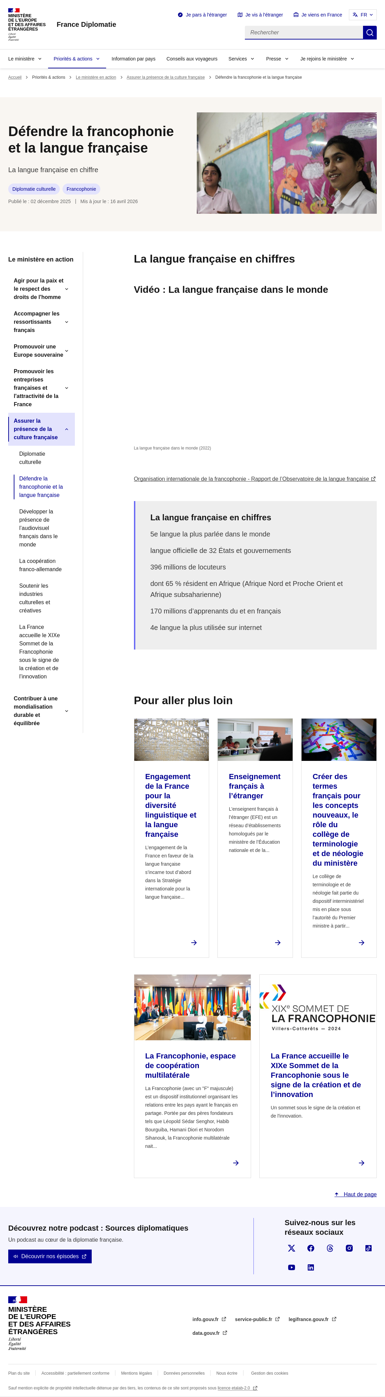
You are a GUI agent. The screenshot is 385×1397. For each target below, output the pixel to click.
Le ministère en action (96, 77)
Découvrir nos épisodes (50, 1256)
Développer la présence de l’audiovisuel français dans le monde (38, 528)
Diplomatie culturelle (34, 189)
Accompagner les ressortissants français (36, 322)
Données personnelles (184, 1373)
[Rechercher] (304, 33)
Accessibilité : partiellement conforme (76, 1373)
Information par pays (134, 59)
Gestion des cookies (269, 1373)
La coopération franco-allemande (40, 565)
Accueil (15, 77)
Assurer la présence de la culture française (166, 77)
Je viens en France (322, 15)
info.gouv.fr (206, 1319)
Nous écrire (226, 1373)
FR (364, 15)
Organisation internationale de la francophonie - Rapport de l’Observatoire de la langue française (251, 479)
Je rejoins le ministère (324, 59)
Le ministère (21, 59)
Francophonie (81, 189)
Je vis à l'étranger (264, 15)
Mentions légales (136, 1373)
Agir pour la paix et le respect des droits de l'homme (39, 289)
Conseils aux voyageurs (192, 59)
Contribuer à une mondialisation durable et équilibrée (36, 711)
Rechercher (370, 33)
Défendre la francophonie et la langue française (41, 487)
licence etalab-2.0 (234, 1388)
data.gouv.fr (207, 1333)
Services (237, 59)
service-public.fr (254, 1319)
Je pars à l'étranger (206, 15)
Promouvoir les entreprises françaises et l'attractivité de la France (36, 387)
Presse (273, 59)
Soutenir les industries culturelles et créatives (34, 598)
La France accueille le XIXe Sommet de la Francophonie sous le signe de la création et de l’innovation (39, 651)
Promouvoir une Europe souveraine (38, 351)
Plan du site (19, 1373)
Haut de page (359, 1194)
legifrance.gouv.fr (309, 1319)
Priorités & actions (73, 59)
